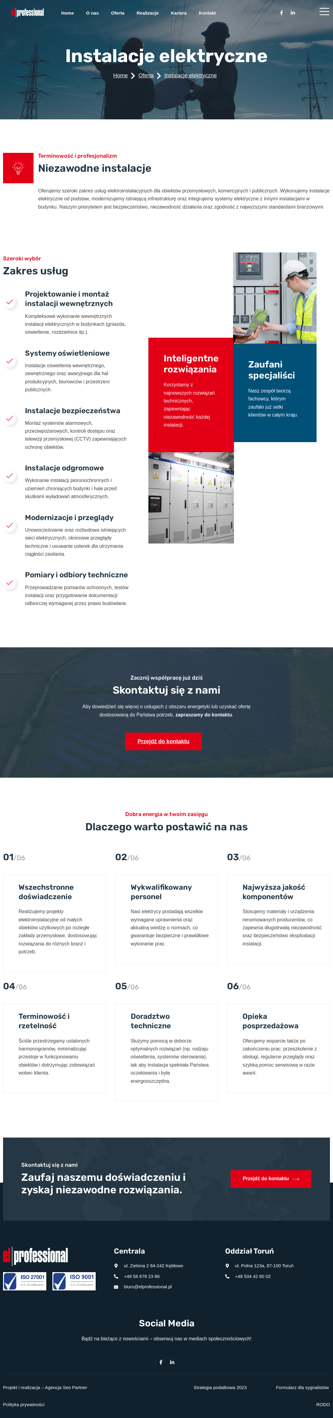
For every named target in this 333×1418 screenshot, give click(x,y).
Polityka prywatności (23, 1404)
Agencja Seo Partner (66, 1387)
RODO (323, 1404)
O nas (92, 13)
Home (67, 13)
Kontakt (207, 13)
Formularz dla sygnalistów (302, 1387)
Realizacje (147, 13)
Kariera (179, 13)
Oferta (117, 13)
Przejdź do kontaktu (163, 741)
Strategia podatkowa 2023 (219, 1387)
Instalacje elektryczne (190, 75)
